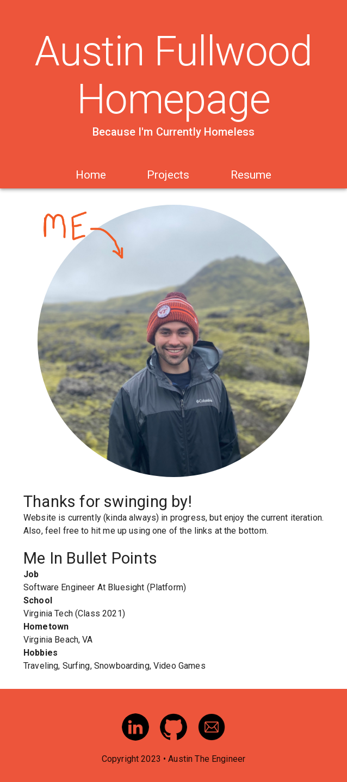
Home (91, 174)
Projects (168, 174)
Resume (251, 174)
